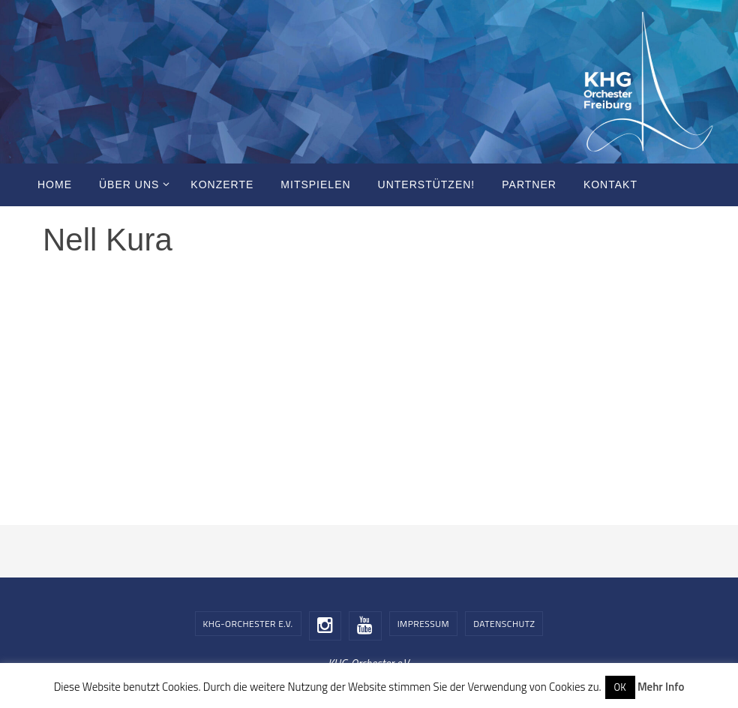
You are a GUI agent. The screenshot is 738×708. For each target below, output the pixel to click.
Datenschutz (504, 623)
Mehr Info (661, 686)
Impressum (423, 623)
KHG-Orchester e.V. (248, 623)
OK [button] (620, 687)
